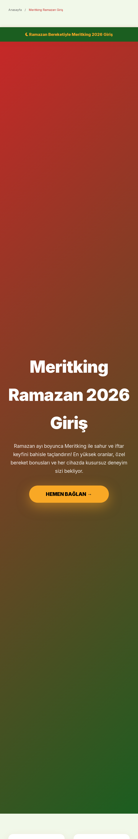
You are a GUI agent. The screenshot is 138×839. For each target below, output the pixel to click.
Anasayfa (15, 10)
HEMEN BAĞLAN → (69, 494)
